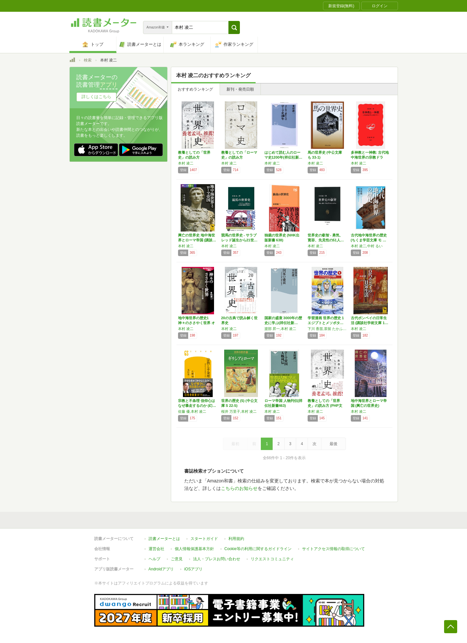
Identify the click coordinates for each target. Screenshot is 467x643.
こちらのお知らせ (239, 488)
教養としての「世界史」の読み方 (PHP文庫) (325, 405)
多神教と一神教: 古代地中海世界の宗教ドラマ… (370, 157)
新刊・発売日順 (240, 89)
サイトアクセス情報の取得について (333, 549)
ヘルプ (154, 559)
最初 (235, 444)
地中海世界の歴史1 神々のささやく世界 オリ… (196, 323)
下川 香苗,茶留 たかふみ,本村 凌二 (328, 329)
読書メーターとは (164, 539)
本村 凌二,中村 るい (367, 246)
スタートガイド (204, 539)
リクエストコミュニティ (272, 559)
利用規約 (236, 539)
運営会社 (156, 549)
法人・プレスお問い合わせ (216, 559)
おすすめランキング (195, 89)
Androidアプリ (161, 569)
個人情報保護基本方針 (194, 549)
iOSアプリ (193, 569)
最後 (333, 444)
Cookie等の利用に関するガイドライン (258, 549)
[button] (234, 27)
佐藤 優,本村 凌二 (192, 411)
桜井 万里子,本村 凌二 (239, 411)
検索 (88, 60)
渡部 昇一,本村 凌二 (280, 329)
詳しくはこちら (96, 96)
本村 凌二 (185, 163)
